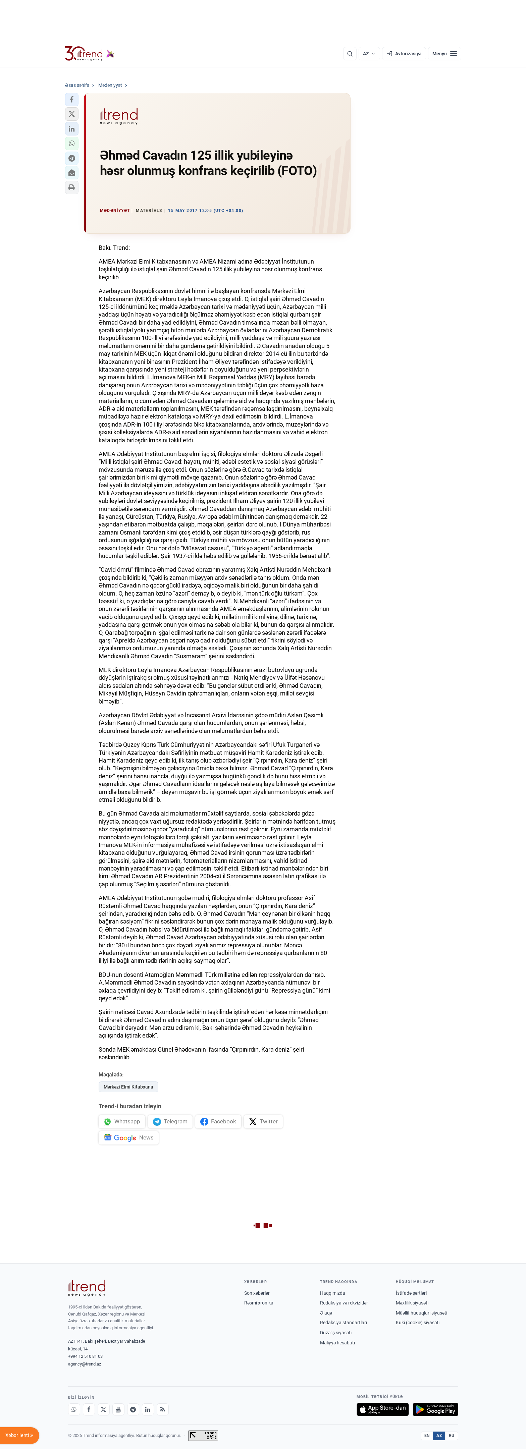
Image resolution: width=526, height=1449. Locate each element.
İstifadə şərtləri (411, 1293)
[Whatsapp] (74, 1409)
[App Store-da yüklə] (383, 1409)
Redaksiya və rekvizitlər (344, 1302)
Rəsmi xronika (258, 1302)
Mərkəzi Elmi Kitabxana (128, 1087)
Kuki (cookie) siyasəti (417, 1323)
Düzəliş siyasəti (336, 1332)
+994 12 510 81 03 (85, 1356)
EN (427, 1435)
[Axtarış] (350, 53)
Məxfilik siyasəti (412, 1302)
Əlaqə (326, 1313)
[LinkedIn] (148, 1409)
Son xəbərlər (257, 1293)
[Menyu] (444, 53)
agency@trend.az (84, 1364)
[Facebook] (89, 1409)
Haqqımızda (332, 1293)
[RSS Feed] (163, 1409)
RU (452, 1435)
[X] (104, 1409)
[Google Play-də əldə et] (435, 1409)
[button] (71, 99)
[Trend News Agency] (87, 1288)
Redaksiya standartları (343, 1323)
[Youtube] (118, 1409)
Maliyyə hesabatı (337, 1342)
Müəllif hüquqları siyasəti (421, 1313)
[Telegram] (133, 1409)
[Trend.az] (90, 53)
